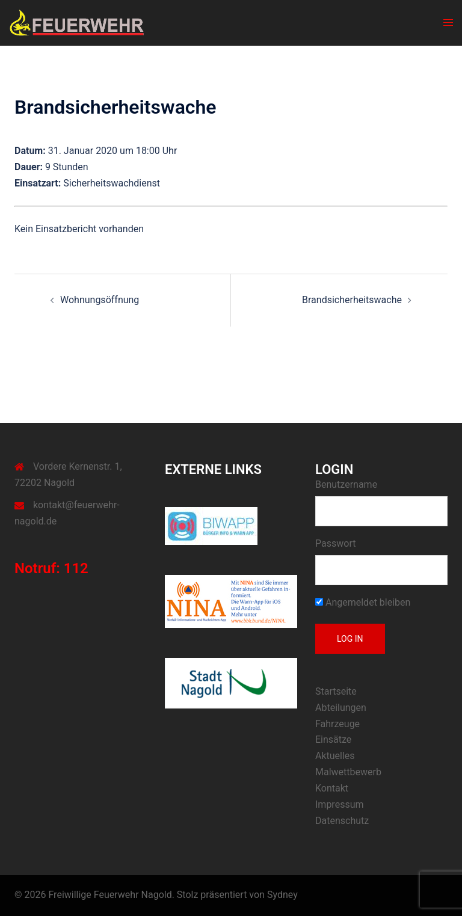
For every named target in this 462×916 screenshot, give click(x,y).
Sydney (282, 894)
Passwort (335, 543)
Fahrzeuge (337, 724)
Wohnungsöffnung (99, 300)
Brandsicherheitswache (352, 300)
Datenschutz (342, 820)
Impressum (339, 804)
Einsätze (333, 739)
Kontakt (331, 788)
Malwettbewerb (348, 772)
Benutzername (346, 484)
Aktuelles (335, 755)
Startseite (336, 691)
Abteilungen (340, 707)
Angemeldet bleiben (362, 602)
